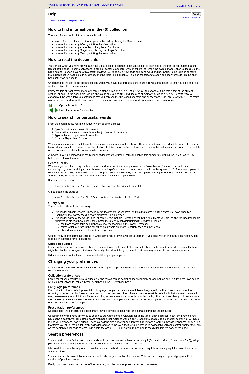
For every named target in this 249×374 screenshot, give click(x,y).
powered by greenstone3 (124, 372)
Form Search (196, 17)
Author (61, 20)
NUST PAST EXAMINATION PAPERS (69, 4)
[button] (194, 6)
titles (52, 20)
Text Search (185, 17)
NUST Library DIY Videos (108, 4)
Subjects (72, 20)
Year (82, 20)
